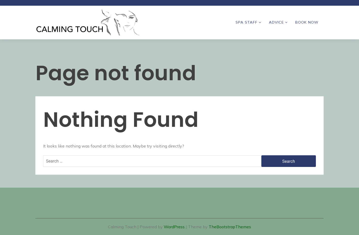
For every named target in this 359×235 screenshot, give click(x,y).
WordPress (174, 226)
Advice (276, 22)
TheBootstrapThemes (230, 226)
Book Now (306, 22)
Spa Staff (246, 22)
